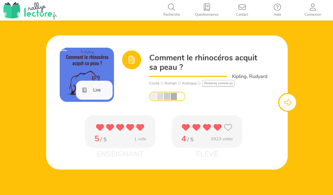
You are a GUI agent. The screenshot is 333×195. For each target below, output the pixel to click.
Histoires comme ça (218, 83)
